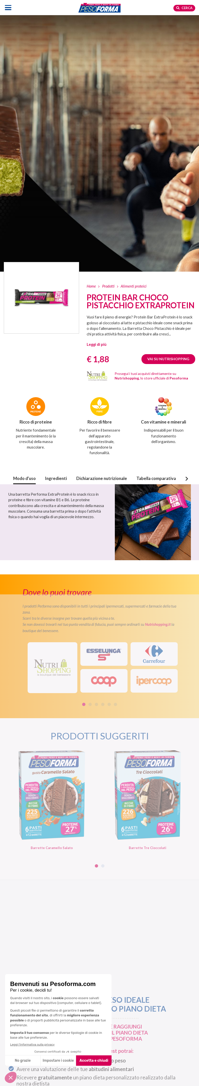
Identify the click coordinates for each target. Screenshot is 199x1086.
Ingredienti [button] (56, 478)
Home (91, 286)
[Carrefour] (154, 654)
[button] (96, 344)
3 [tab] (96, 704)
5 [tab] (109, 704)
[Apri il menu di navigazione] (8, 7)
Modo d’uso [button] (24, 478)
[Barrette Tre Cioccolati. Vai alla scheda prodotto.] (147, 799)
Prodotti (108, 286)
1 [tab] (84, 704)
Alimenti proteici (134, 286)
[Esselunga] (104, 654)
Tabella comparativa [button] (156, 478)
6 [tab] (115, 704)
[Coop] (104, 681)
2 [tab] (90, 704)
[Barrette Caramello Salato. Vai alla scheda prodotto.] (52, 799)
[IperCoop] (154, 681)
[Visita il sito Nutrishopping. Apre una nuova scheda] (52, 667)
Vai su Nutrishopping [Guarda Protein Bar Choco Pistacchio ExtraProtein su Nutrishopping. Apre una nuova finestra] (168, 359)
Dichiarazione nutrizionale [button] (101, 478)
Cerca (184, 8)
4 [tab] (103, 704)
